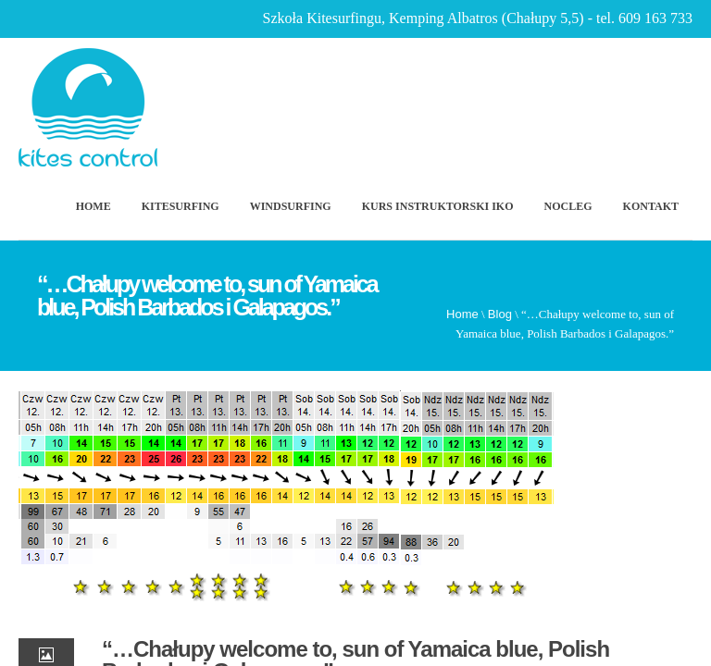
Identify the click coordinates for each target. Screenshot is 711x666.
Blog (500, 314)
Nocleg (568, 206)
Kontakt (651, 206)
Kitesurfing (180, 206)
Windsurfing (290, 206)
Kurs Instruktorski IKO (438, 206)
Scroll (595, 597)
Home (93, 206)
